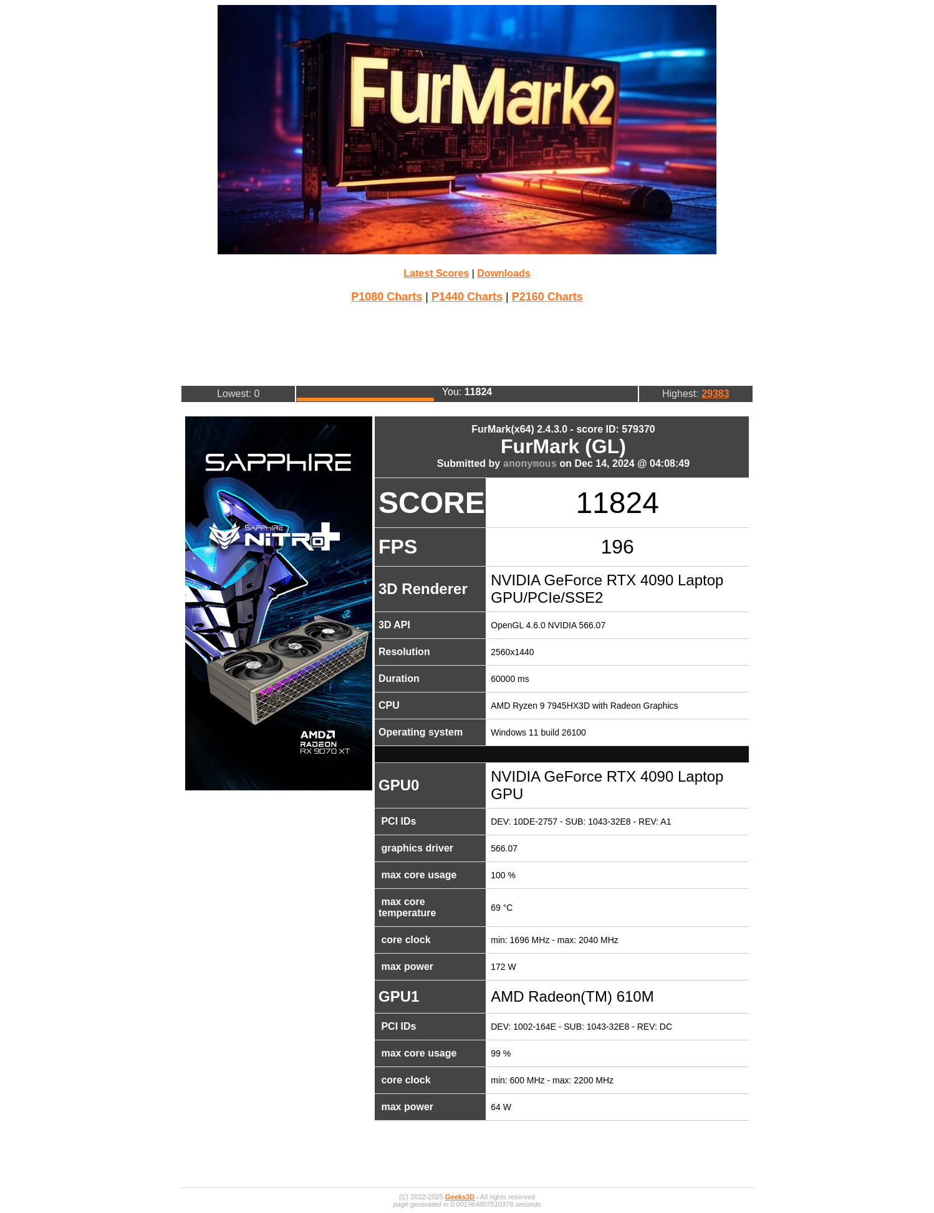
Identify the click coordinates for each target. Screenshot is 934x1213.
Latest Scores (436, 273)
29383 (715, 393)
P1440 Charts (467, 296)
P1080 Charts (386, 296)
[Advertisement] (467, 343)
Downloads (503, 273)
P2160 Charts (547, 296)
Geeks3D (459, 1197)
